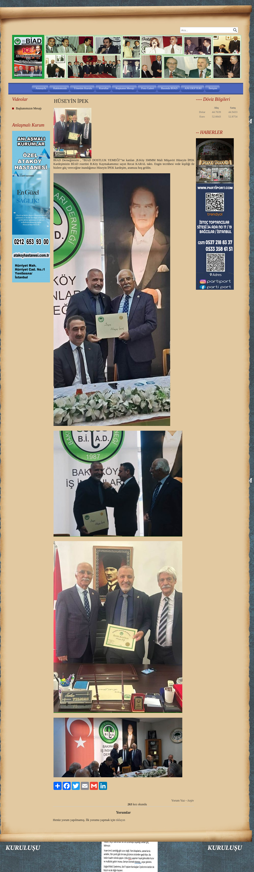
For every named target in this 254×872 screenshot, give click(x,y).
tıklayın (120, 820)
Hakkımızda (60, 88)
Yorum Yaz (178, 800)
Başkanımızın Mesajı (29, 108)
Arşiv (190, 800)
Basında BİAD (169, 88)
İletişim (213, 88)
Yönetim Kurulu (83, 88)
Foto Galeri (147, 88)
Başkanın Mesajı (125, 88)
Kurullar (104, 88)
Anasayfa (41, 88)
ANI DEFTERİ (193, 88)
